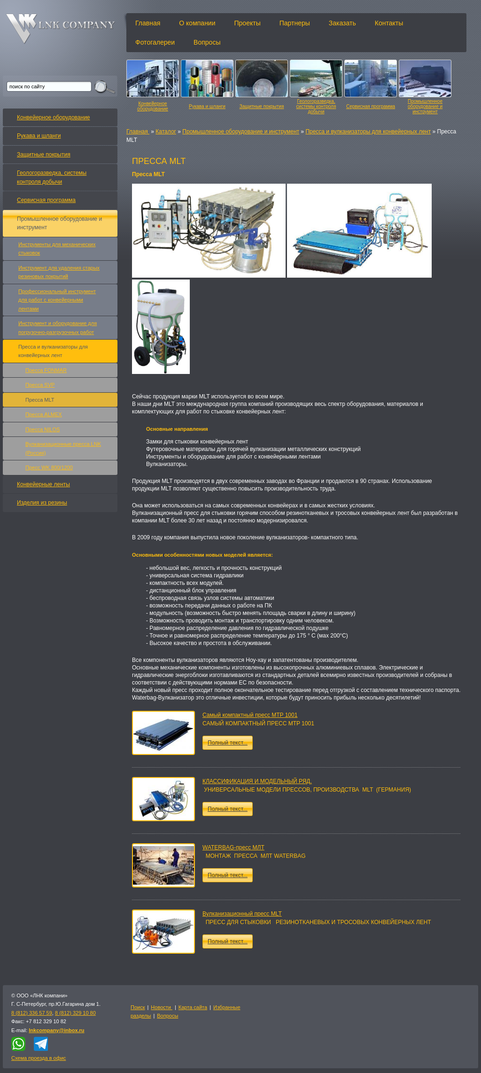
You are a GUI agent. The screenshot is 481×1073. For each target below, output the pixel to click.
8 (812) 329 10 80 (75, 1013)
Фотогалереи (155, 42)
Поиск (138, 1007)
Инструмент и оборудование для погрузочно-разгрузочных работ (57, 327)
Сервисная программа (370, 106)
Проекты (247, 23)
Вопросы (207, 42)
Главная (147, 23)
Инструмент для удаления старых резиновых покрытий (59, 272)
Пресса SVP (39, 385)
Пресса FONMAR (46, 370)
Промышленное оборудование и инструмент (425, 106)
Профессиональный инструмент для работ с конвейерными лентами (57, 299)
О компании (197, 23)
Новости (161, 1007)
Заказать (342, 23)
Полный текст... (228, 742)
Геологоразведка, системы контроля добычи (316, 106)
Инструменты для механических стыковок (56, 248)
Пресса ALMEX (43, 414)
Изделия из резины (42, 502)
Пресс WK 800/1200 (49, 467)
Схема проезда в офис (38, 1058)
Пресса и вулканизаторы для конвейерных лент (368, 131)
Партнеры (294, 23)
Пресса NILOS (42, 429)
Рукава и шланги (207, 106)
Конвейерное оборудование (152, 106)
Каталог (165, 131)
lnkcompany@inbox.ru (56, 1030)
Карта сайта (192, 1007)
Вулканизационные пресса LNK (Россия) (63, 448)
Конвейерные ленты (43, 484)
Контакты (389, 23)
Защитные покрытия (262, 106)
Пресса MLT (39, 400)
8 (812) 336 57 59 (31, 1013)
